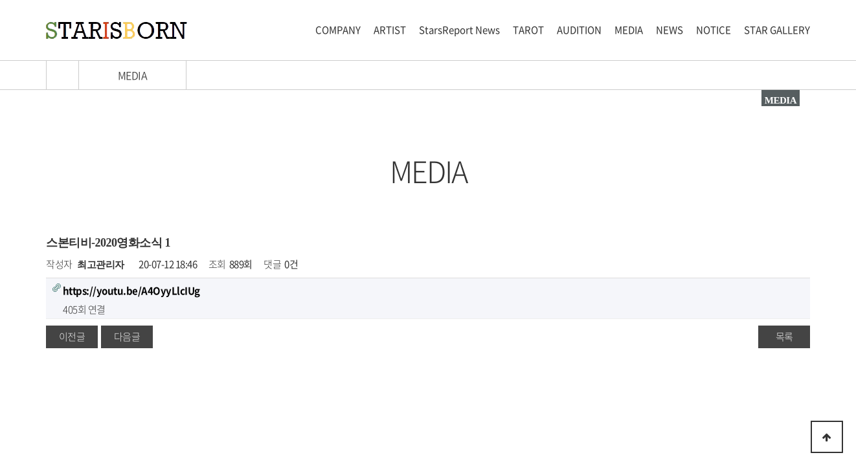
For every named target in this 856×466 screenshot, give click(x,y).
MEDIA (628, 30)
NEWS (669, 30)
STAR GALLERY (777, 30)
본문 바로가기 (0, 0)
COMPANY (338, 30)
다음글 (127, 336)
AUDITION (579, 30)
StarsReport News (459, 30)
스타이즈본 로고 (116, 30)
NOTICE (713, 30)
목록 (784, 336)
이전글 (72, 336)
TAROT (528, 30)
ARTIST (390, 30)
